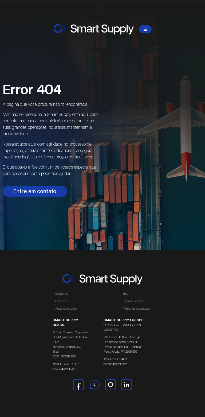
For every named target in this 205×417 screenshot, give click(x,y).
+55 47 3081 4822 (116, 359)
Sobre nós (61, 293)
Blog (125, 293)
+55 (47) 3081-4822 (65, 364)
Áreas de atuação (67, 308)
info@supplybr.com (64, 369)
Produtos (60, 301)
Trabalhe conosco (133, 301)
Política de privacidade (136, 308)
